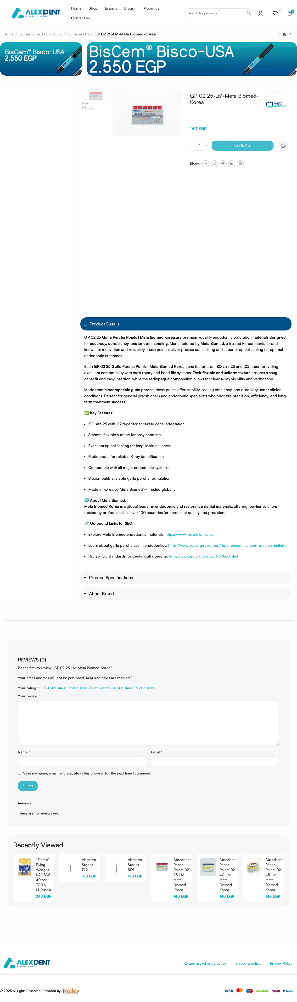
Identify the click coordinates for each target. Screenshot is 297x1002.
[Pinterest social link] (223, 163)
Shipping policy (247, 963)
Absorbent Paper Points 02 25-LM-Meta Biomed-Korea (182, 874)
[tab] (32, 657)
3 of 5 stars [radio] (100, 688)
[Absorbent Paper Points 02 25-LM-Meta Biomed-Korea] (162, 867)
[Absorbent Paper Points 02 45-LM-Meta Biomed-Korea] (254, 867)
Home (8, 34)
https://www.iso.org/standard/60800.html (203, 556)
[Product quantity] (199, 146)
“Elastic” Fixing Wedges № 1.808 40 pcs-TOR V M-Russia (43, 874)
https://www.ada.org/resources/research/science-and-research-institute (227, 545)
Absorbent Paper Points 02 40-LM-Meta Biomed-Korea (228, 874)
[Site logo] (36, 13)
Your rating (28, 688)
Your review (29, 696)
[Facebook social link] (205, 163)
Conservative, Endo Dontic (40, 34)
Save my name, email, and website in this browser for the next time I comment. (87, 773)
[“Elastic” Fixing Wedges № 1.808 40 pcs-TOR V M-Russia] (24, 867)
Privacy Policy (281, 963)
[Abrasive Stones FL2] (70, 867)
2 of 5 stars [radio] (78, 688)
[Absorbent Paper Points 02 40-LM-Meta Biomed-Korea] (208, 867)
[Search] (218, 13)
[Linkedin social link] (231, 163)
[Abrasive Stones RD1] (116, 867)
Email (157, 752)
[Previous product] (279, 34)
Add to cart (242, 145)
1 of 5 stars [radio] (56, 688)
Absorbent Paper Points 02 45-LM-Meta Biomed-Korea (274, 874)
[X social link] (214, 163)
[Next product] (290, 34)
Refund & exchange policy (205, 963)
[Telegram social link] (240, 163)
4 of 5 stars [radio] (122, 688)
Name (24, 752)
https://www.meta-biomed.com (191, 534)
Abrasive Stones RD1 (135, 864)
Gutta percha (78, 34)
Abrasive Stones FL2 (89, 864)
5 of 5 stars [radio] (145, 688)
